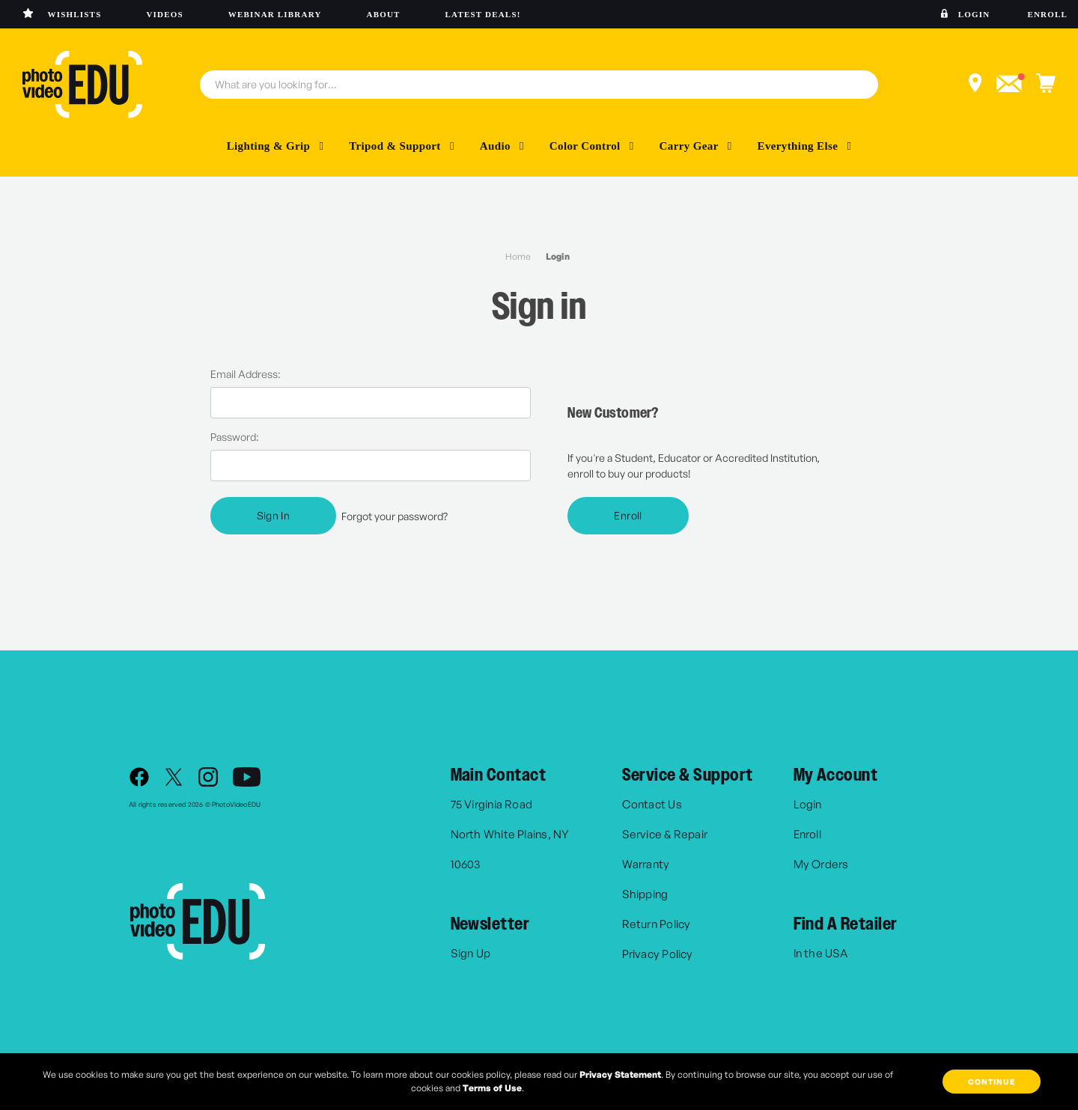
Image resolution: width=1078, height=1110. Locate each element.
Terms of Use (492, 1088)
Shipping (645, 894)
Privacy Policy (657, 954)
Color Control (591, 146)
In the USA (820, 953)
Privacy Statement (620, 1074)
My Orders (821, 864)
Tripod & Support (401, 146)
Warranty (646, 864)
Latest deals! (483, 14)
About (384, 14)
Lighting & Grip (275, 146)
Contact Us (652, 804)
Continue (991, 1081)
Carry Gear (696, 146)
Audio (502, 146)
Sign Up (471, 953)
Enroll (1047, 14)
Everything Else (805, 146)
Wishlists (75, 14)
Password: (234, 436)
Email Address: (245, 374)
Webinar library (275, 14)
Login (974, 14)
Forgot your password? (394, 516)
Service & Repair (665, 834)
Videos (164, 14)
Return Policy (656, 924)
